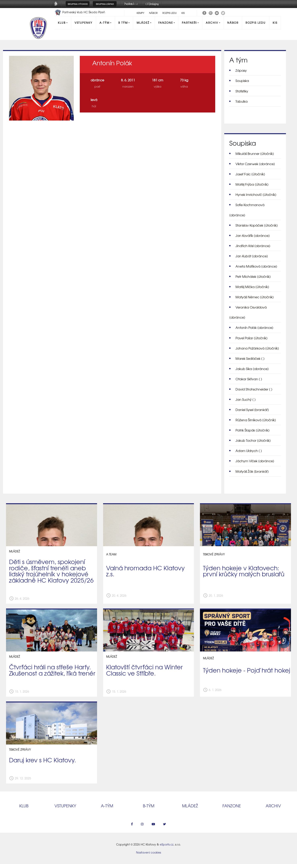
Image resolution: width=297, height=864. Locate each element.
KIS (183, 13)
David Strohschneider (254, 389)
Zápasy (241, 70)
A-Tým (104, 23)
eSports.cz (166, 844)
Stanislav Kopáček (257, 225)
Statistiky (242, 91)
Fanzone (165, 23)
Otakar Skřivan (249, 378)
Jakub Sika (252, 368)
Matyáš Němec (255, 296)
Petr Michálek (253, 276)
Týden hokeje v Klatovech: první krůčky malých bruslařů (243, 570)
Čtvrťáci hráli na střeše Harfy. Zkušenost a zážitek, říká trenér (52, 669)
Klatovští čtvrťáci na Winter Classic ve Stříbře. (144, 669)
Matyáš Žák (252, 471)
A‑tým (107, 806)
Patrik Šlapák (252, 430)
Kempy (140, 13)
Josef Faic (250, 174)
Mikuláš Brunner (255, 153)
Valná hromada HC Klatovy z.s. (145, 570)
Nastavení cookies (148, 852)
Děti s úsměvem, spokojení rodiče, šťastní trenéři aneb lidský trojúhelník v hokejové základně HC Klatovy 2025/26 (51, 571)
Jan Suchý (246, 399)
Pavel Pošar (251, 337)
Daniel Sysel (252, 409)
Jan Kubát (252, 256)
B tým (123, 23)
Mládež (143, 23)
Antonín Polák (254, 327)
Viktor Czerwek (255, 163)
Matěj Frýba (252, 184)
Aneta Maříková (256, 266)
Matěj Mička (252, 286)
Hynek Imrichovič (256, 194)
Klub (62, 23)
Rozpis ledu (169, 13)
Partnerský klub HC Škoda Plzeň (79, 12)
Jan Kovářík (253, 235)
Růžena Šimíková (256, 419)
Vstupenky (83, 23)
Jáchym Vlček (255, 460)
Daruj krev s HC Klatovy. (42, 759)
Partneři (189, 23)
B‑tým (148, 806)
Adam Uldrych (249, 450)
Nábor (153, 13)
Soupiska (242, 80)
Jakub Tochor (253, 440)
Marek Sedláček (250, 358)
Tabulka (242, 101)
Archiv (212, 23)
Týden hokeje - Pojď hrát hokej (246, 670)
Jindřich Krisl (253, 245)
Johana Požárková (257, 348)
